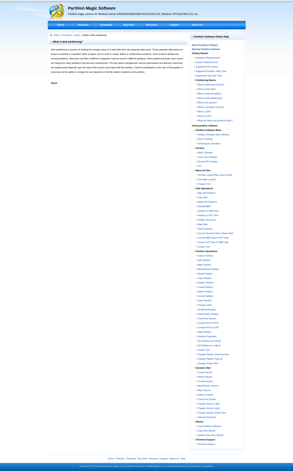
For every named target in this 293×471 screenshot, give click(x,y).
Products (83, 24)
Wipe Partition (204, 332)
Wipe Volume (204, 390)
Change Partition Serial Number (213, 354)
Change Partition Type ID (210, 359)
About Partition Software (205, 45)
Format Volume (205, 381)
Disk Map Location (207, 179)
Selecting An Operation (209, 143)
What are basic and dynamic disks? (215, 120)
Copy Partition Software (209, 426)
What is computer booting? (211, 107)
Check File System (207, 318)
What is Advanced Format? (211, 84)
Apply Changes (205, 152)
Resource (151, 24)
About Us (197, 24)
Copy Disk (203, 197)
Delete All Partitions (207, 202)
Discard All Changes (208, 161)
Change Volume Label (209, 403)
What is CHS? (205, 116)
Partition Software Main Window (213, 134)
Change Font (204, 184)
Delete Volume (205, 377)
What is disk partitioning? (210, 98)
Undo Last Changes (207, 157)
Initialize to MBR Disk (208, 211)
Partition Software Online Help (211, 36)
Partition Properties (207, 336)
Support (174, 24)
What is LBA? (204, 111)
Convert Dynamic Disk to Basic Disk (215, 233)
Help (77, 35)
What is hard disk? (207, 89)
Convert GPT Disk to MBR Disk (213, 242)
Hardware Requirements (208, 57)
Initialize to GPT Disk (208, 215)
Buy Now (129, 24)
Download (106, 24)
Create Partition (205, 287)
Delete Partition (205, 291)
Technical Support (206, 444)
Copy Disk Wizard (206, 430)
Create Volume (205, 372)
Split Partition (204, 260)
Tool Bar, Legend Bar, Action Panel (215, 175)
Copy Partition (205, 278)
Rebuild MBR (204, 206)
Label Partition (205, 300)
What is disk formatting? (209, 93)
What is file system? (208, 102)
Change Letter (205, 305)
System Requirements (207, 62)
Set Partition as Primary (209, 341)
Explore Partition (206, 282)
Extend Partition (205, 255)
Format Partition (205, 296)
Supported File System (207, 66)
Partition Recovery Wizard (210, 435)
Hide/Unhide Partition (208, 314)
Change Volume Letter (209, 408)
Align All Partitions (206, 193)
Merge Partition (205, 273)
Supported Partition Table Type (211, 71)
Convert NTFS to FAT (208, 327)
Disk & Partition (205, 139)
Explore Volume (205, 395)
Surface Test (204, 246)
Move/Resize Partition (208, 269)
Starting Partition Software (206, 49)
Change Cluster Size (208, 363)
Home (60, 24)
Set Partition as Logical (209, 345)
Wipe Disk (203, 224)
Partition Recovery (207, 220)
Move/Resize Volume (208, 386)
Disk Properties (205, 229)
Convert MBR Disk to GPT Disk (213, 238)
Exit (199, 166)
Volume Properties (207, 417)
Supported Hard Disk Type (209, 75)
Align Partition (204, 264)
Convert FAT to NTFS (208, 323)
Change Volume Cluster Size (212, 412)
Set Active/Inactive (207, 309)
